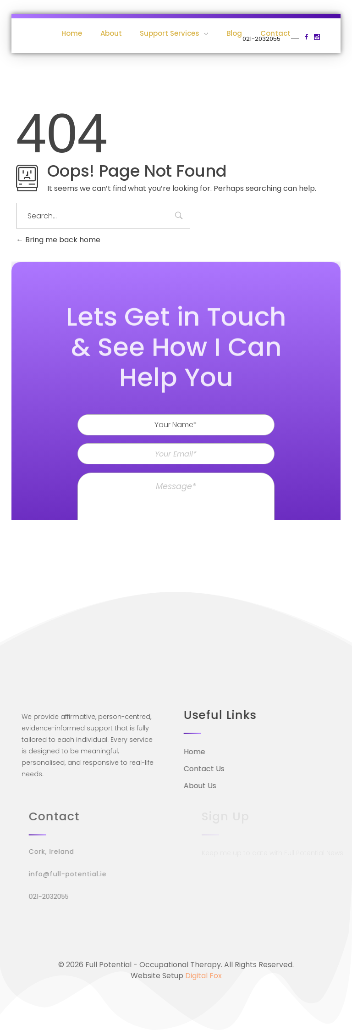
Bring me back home (58, 239)
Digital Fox (203, 975)
